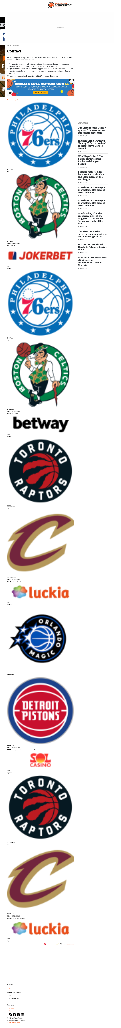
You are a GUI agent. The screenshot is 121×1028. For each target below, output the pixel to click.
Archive (11, 988)
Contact (11, 1011)
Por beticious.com (69, 944)
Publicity (11, 1008)
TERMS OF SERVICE (13, 1022)
